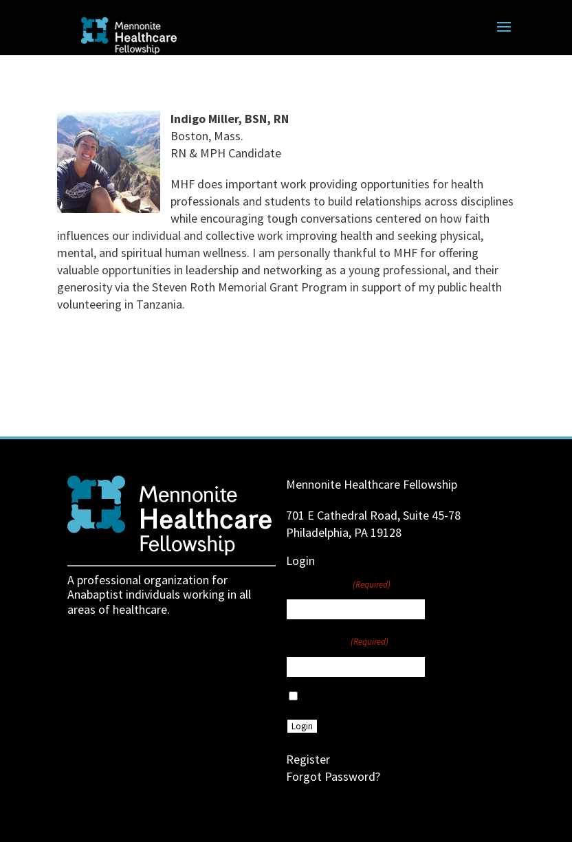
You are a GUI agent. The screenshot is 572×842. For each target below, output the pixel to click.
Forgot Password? (333, 776)
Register (308, 759)
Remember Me (333, 697)
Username (338, 583)
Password (337, 640)
